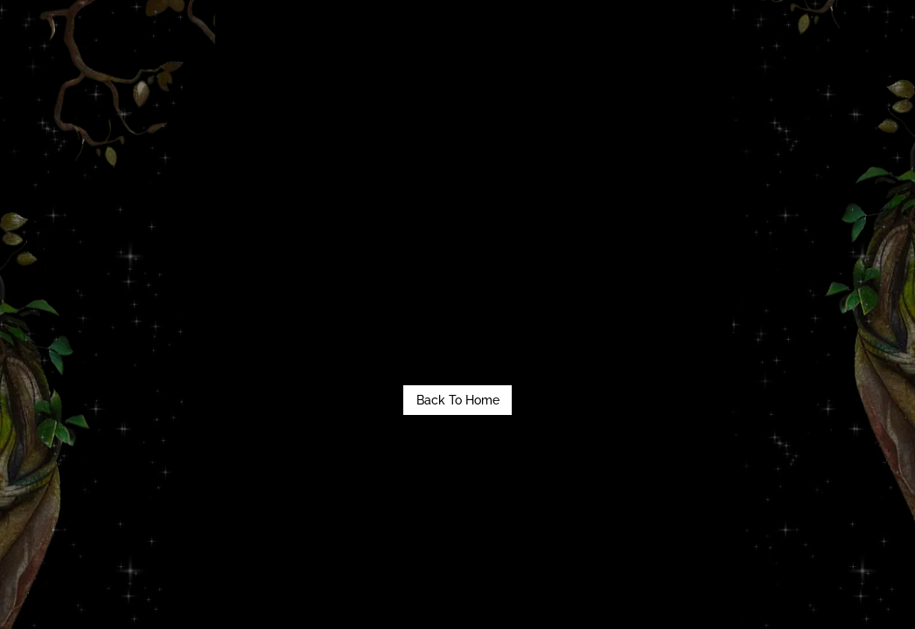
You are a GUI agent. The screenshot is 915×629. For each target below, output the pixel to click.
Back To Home (457, 399)
